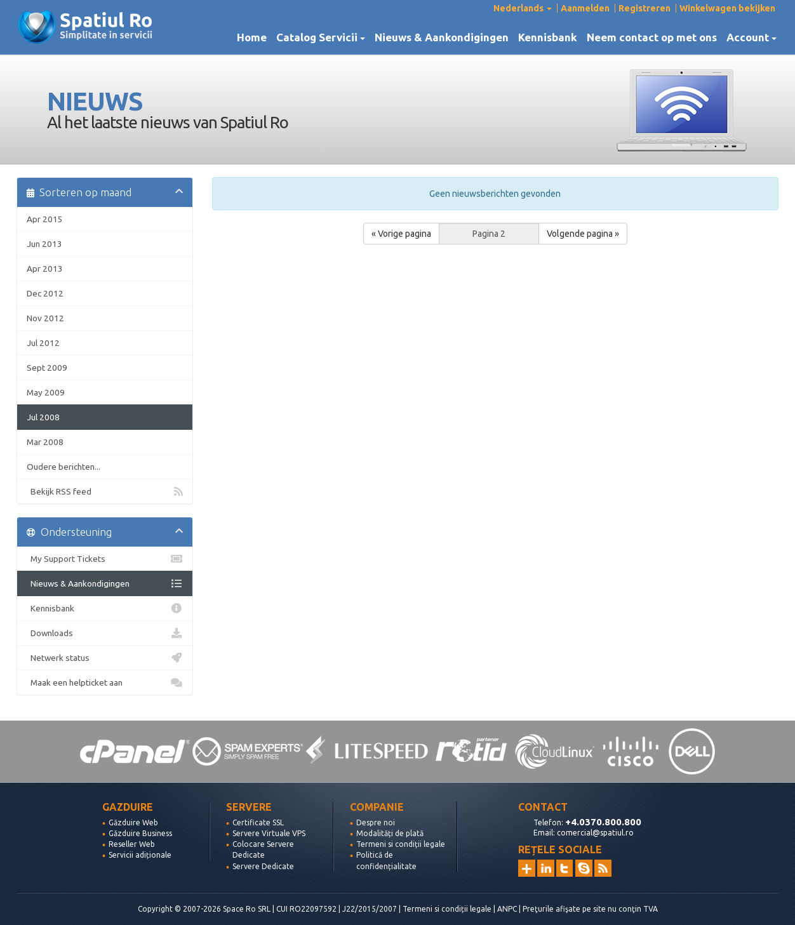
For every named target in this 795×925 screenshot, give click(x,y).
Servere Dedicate (263, 866)
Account (751, 37)
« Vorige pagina (401, 234)
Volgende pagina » (583, 234)
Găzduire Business (140, 833)
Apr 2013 (45, 268)
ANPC (507, 909)
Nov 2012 (45, 318)
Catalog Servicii (320, 37)
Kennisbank (547, 37)
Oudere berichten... (63, 467)
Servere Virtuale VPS (268, 833)
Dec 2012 (45, 293)
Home (252, 37)
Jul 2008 (43, 417)
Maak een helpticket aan (105, 682)
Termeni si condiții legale (400, 844)
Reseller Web (132, 844)
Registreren (644, 8)
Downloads (105, 633)
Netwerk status (105, 657)
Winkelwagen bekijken (727, 8)
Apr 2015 (45, 219)
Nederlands (522, 8)
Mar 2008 (45, 442)
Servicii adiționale (140, 855)
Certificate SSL (258, 822)
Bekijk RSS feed (105, 491)
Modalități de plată (390, 833)
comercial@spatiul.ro (595, 833)
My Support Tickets (105, 558)
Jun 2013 (44, 244)
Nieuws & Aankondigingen (442, 37)
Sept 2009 (47, 368)
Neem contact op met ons (652, 37)
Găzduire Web (133, 822)
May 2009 (46, 392)
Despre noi (375, 822)
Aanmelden (585, 8)
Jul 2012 (43, 343)
